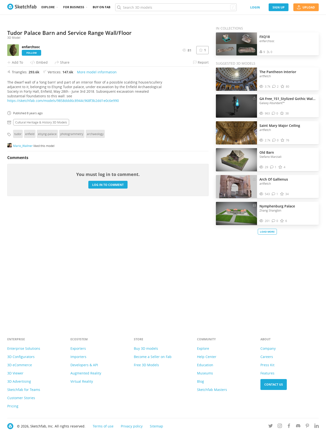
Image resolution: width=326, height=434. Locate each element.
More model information (97, 185)
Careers (266, 356)
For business (73, 7)
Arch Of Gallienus (273, 179)
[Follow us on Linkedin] (316, 426)
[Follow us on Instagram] (280, 426)
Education (205, 365)
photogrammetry (71, 247)
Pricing (12, 406)
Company (268, 348)
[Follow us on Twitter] (270, 426)
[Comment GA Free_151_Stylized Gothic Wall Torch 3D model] (275, 113)
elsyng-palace (47, 247)
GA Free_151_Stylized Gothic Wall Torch (287, 98)
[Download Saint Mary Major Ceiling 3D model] (254, 124)
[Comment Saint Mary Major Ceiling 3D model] (275, 140)
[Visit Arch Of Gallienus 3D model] (236, 186)
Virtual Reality (81, 381)
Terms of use (103, 426)
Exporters (78, 348)
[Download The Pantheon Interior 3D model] (254, 71)
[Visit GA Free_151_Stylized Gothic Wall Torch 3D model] (236, 106)
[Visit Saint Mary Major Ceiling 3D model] (236, 133)
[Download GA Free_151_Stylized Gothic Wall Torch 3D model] (254, 97)
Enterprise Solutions (23, 348)
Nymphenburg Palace (277, 206)
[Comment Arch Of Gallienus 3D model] (275, 194)
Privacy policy (132, 426)
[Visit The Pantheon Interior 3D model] (236, 79)
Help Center (206, 356)
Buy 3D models (146, 348)
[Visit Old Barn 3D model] (236, 159)
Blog (200, 381)
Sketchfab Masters (212, 389)
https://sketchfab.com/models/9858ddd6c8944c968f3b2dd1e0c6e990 (63, 213)
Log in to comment (108, 298)
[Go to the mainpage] (22, 7)
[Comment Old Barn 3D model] (273, 167)
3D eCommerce (19, 365)
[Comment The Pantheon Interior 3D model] (275, 86)
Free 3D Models (146, 365)
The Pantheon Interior (277, 71)
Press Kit (267, 365)
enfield (29, 247)
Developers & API (84, 365)
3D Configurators (21, 356)
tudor (18, 247)
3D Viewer (15, 373)
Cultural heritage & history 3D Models (41, 235)
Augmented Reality (85, 373)
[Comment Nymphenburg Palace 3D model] (275, 221)
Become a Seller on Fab (153, 356)
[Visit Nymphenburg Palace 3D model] (236, 213)
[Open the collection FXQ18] (236, 43)
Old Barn (266, 152)
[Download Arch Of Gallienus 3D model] (254, 178)
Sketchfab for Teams (23, 389)
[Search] (175, 7)
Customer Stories (21, 398)
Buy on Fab (101, 7)
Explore (48, 7)
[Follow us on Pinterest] (307, 426)
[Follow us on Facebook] (289, 426)
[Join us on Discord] (298, 426)
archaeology (95, 247)
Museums (205, 373)
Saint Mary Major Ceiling (279, 125)
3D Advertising (19, 381)
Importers (78, 356)
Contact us (273, 384)
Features (267, 373)
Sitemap (156, 426)
